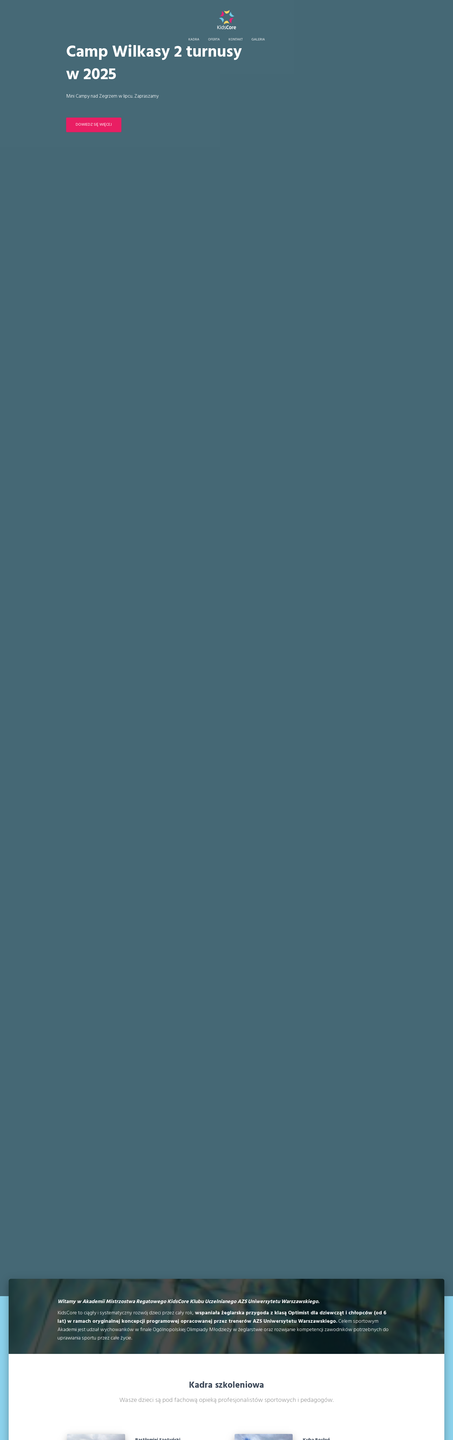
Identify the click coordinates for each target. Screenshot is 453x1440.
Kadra (193, 39)
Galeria (258, 39)
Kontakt (236, 39)
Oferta (214, 39)
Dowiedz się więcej (94, 124)
